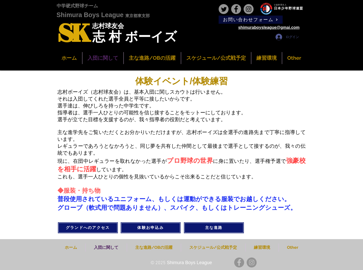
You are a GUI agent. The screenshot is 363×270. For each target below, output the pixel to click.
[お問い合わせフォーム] (251, 20)
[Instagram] (249, 9)
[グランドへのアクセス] (88, 228)
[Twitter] (224, 9)
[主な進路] (214, 228)
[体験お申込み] (150, 228)
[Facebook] (236, 9)
